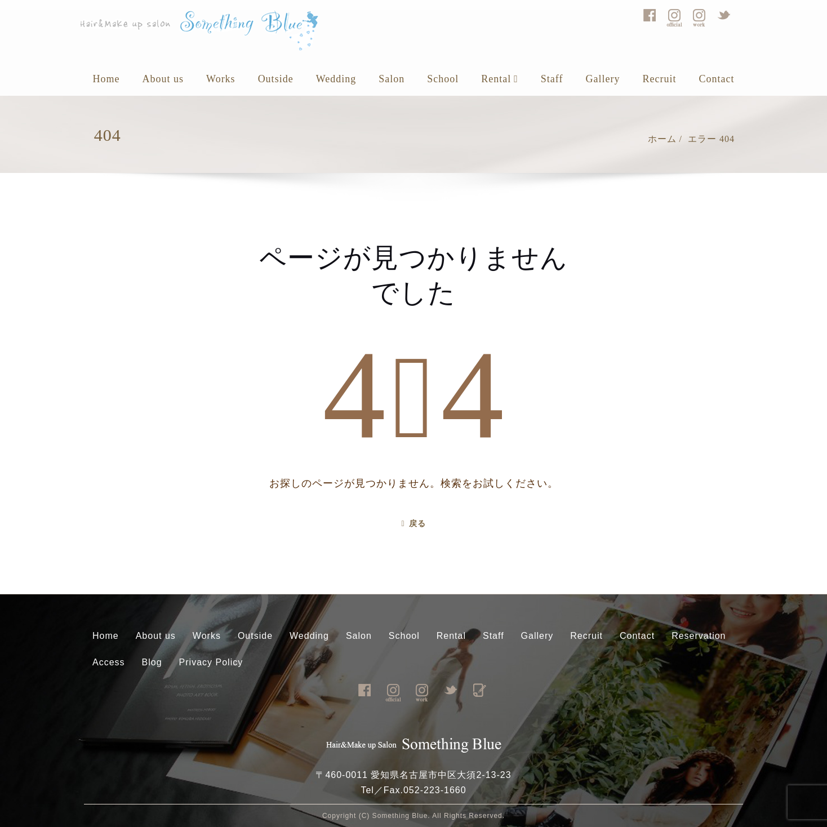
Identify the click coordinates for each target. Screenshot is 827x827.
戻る (413, 523)
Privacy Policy (211, 662)
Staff (552, 79)
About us (163, 79)
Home (106, 79)
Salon (391, 79)
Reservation (699, 636)
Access (108, 662)
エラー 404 (711, 139)
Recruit (659, 79)
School (443, 79)
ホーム (662, 139)
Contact (716, 79)
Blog (152, 662)
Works (220, 79)
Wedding (336, 79)
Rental (499, 79)
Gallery (602, 79)
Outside (276, 79)
